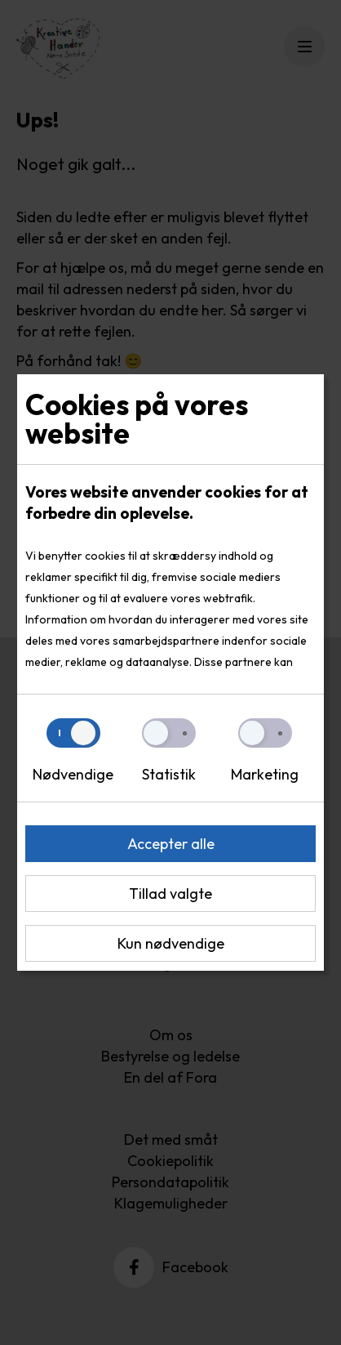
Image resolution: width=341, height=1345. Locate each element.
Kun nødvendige (170, 943)
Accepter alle (171, 843)
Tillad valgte (170, 893)
